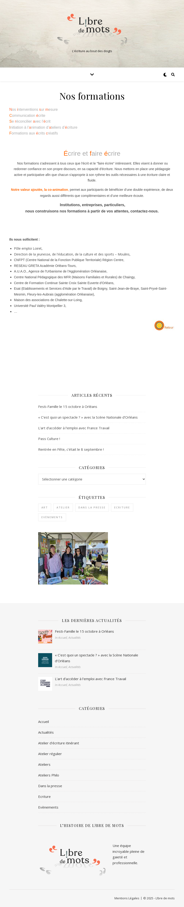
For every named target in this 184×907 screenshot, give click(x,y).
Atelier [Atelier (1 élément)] (63, 507)
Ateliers (44, 764)
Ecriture (44, 796)
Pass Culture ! (49, 438)
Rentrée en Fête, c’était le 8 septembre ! (71, 449)
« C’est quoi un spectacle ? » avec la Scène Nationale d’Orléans (88, 417)
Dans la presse (50, 785)
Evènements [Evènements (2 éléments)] (52, 517)
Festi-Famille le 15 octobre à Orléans (67, 406)
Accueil (43, 721)
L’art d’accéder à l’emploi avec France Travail (73, 428)
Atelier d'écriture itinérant (58, 743)
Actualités (46, 732)
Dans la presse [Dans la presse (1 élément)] (92, 507)
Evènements (48, 807)
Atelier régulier (50, 753)
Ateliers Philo (48, 775)
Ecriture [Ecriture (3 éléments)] (122, 507)
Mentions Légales (126, 898)
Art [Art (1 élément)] (44, 507)
